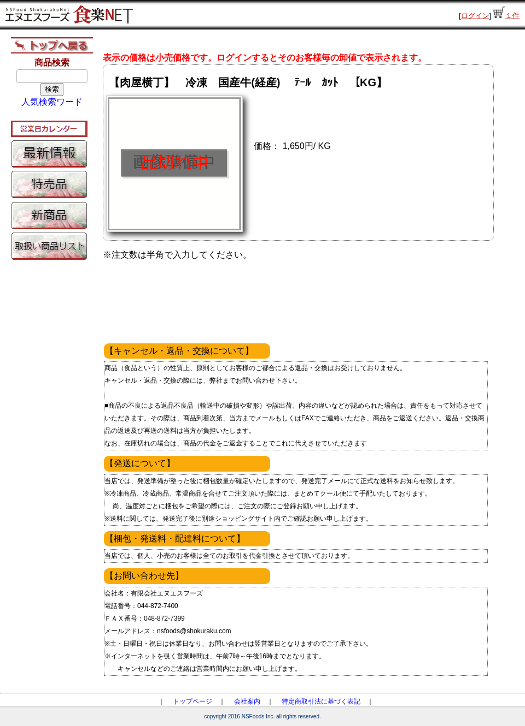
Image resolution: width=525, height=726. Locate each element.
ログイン (475, 15)
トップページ (192, 701)
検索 (52, 89)
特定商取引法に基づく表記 (321, 701)
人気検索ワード (52, 101)
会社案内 (247, 701)
